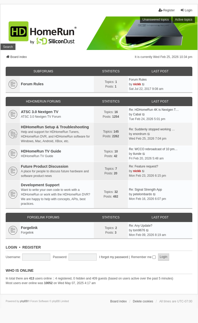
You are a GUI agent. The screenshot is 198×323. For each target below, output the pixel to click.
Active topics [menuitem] (183, 19)
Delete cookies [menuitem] (143, 301)
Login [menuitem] (186, 10)
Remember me (143, 257)
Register (31, 247)
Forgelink (29, 228)
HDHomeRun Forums (43, 101)
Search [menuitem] (8, 47)
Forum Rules (32, 84)
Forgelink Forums (43, 217)
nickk (137, 84)
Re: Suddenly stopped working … (152, 129)
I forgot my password (113, 257)
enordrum (139, 134)
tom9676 (139, 230)
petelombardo (142, 194)
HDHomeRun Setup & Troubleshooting (55, 127)
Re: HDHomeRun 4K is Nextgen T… (154, 110)
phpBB (24, 301)
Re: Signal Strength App (145, 189)
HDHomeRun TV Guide (41, 151)
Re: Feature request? (143, 166)
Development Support (40, 185)
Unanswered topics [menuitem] (156, 19)
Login (11, 247)
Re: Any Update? (140, 225)
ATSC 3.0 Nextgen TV (39, 112)
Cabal (137, 114)
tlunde (137, 154)
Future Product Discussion (44, 166)
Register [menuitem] (167, 10)
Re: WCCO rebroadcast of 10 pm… (153, 149)
